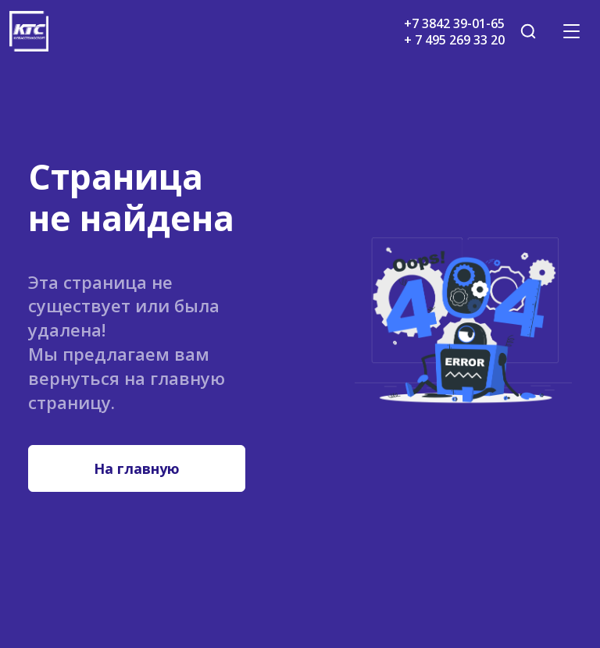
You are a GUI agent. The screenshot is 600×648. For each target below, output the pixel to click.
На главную (137, 468)
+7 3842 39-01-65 (454, 23)
